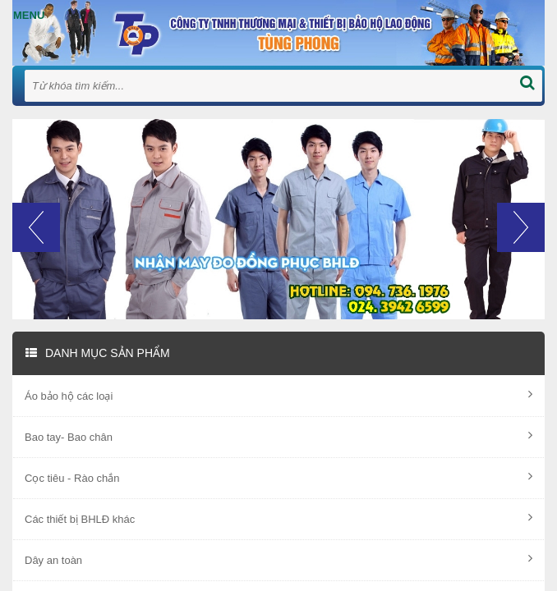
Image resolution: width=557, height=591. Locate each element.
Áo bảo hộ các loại (278, 394)
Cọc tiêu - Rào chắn (278, 477)
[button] (36, 260)
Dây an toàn (278, 559)
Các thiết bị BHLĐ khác (278, 518)
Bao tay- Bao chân (278, 435)
